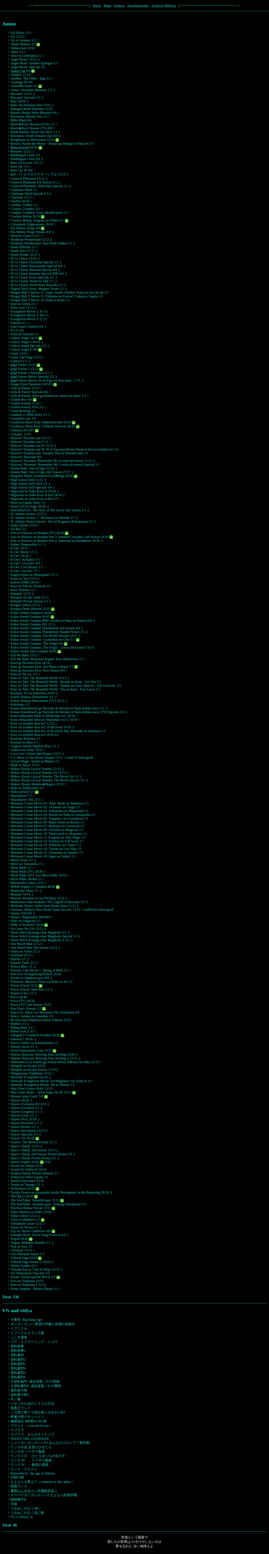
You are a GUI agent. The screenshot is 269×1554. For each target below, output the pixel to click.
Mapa (107, 5)
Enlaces (119, 5)
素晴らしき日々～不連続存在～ (34, 1490)
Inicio (97, 5)
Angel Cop (18, 71)
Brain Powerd (20, 147)
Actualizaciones (138, 5)
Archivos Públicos (163, 5)
